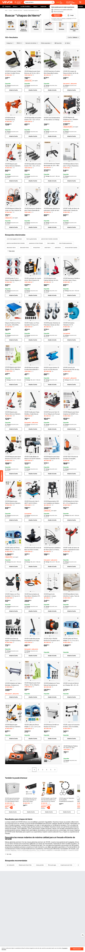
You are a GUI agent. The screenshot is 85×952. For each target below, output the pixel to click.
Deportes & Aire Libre (74, 29)
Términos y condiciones (66, 18)
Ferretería (61, 29)
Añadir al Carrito (13, 90)
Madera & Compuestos (23, 29)
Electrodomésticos (11, 29)
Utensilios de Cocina (17, 10)
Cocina (10, 10)
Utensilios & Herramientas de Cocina (31, 10)
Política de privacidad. (57, 19)
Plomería (36, 29)
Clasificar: (70, 37)
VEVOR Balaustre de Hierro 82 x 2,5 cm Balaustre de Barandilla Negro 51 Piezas (70, 503)
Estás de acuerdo (77, 948)
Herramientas (48, 29)
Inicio (6, 10)
